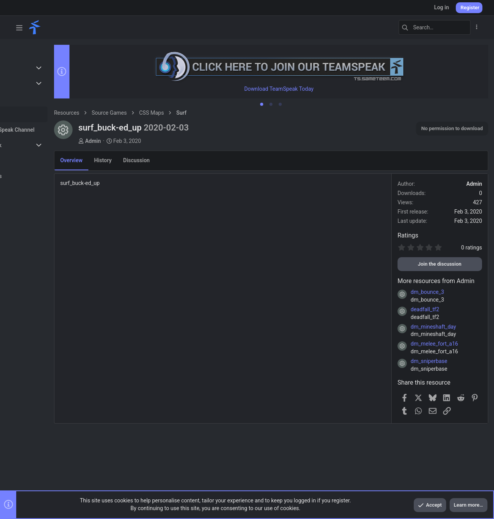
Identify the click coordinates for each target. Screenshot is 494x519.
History (135, 161)
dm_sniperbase (429, 361)
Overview (104, 161)
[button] (19, 27)
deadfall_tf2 (425, 310)
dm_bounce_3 (427, 292)
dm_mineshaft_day (433, 327)
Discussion (169, 161)
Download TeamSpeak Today (295, 89)
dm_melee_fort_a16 (434, 344)
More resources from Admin (436, 281)
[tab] (278, 104)
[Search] (422, 27)
